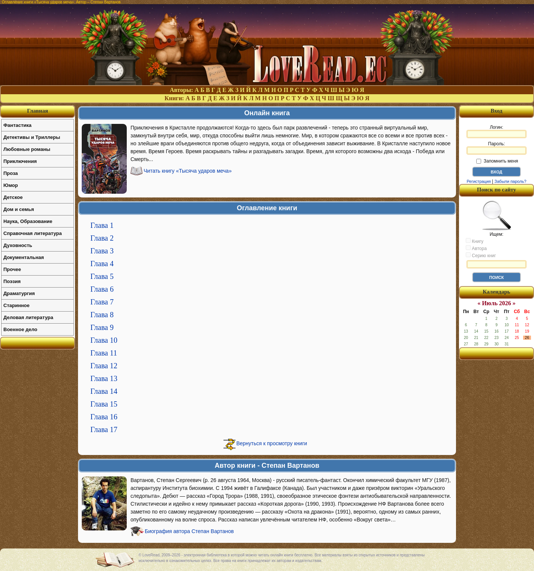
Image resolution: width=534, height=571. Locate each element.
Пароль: (496, 148)
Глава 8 (102, 314)
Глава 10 (103, 340)
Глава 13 (103, 378)
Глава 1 (102, 225)
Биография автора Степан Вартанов (189, 531)
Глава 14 (103, 391)
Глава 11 (103, 353)
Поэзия (12, 281)
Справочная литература (32, 233)
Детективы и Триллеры (31, 137)
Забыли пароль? (510, 181)
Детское (12, 197)
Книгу (474, 241)
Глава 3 (102, 251)
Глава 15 (103, 404)
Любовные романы (26, 149)
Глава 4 (102, 263)
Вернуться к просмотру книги (271, 443)
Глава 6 (102, 289)
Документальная (23, 257)
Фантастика (17, 125)
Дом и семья (18, 209)
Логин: (496, 131)
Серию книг (481, 255)
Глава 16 (103, 417)
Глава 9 (102, 327)
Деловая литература (28, 317)
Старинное (16, 305)
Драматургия (19, 293)
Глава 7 (102, 302)
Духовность (17, 245)
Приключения (20, 161)
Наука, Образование (27, 221)
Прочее (12, 269)
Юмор (10, 185)
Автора (476, 248)
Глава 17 (103, 429)
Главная (37, 111)
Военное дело (20, 329)
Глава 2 (102, 238)
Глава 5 (102, 276)
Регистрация (478, 181)
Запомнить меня (497, 161)
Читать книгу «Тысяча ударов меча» (188, 171)
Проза (10, 173)
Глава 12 (103, 366)
